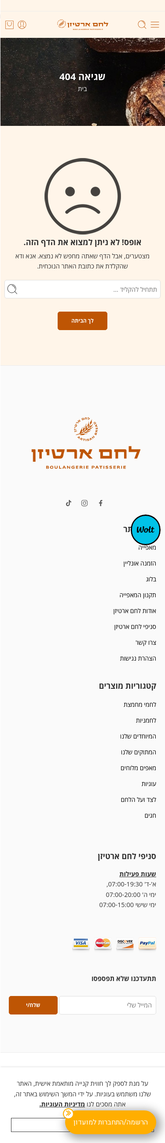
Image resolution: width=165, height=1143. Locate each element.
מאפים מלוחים (138, 768)
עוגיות (149, 783)
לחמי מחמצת (140, 704)
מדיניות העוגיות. (62, 1104)
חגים (150, 815)
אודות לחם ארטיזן (135, 610)
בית (82, 89)
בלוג (151, 579)
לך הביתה (82, 320)
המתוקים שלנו (138, 752)
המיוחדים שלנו (138, 736)
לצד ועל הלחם (138, 799)
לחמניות (146, 720)
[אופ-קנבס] (145, 529)
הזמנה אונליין (140, 563)
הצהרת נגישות (138, 658)
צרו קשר (146, 642)
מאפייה (147, 547)
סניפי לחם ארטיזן (135, 626)
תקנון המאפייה (138, 595)
